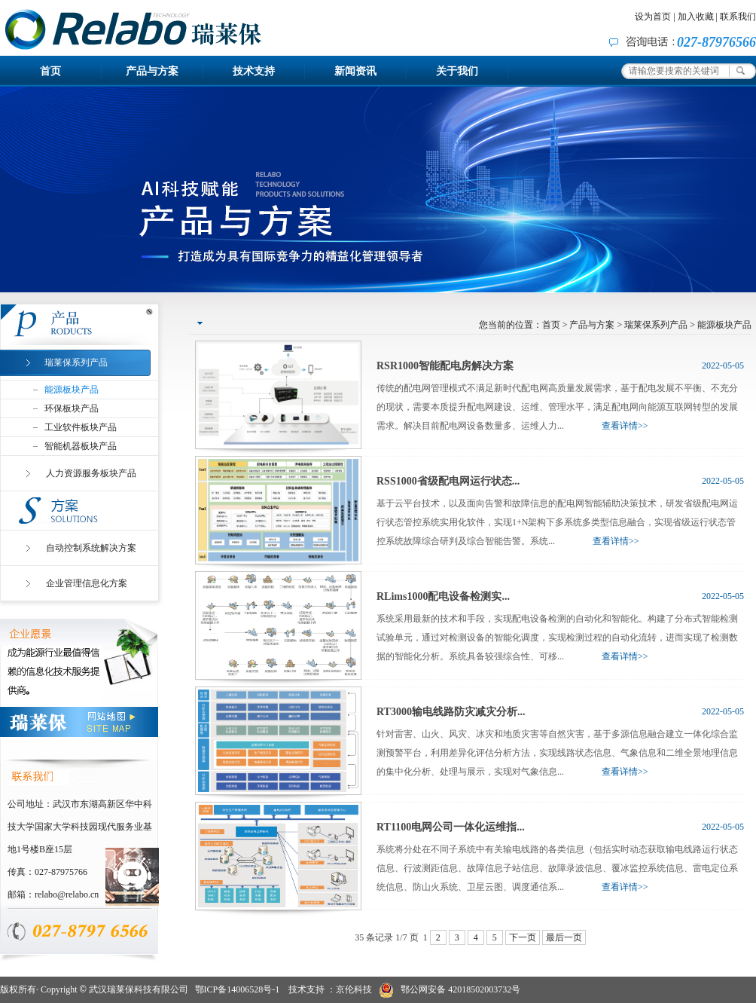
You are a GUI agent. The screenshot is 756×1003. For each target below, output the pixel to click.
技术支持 (254, 71)
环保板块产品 (71, 408)
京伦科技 (354, 989)
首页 (50, 71)
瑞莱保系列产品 (655, 325)
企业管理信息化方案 (86, 583)
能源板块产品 (71, 389)
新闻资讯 (355, 71)
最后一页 (564, 937)
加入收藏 (696, 16)
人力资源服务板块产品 (91, 473)
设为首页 (653, 16)
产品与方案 (152, 71)
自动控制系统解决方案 (91, 548)
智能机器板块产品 (80, 446)
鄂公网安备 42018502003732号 (450, 990)
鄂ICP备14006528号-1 (237, 989)
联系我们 (738, 16)
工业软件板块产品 (80, 427)
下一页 (522, 937)
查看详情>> (625, 425)
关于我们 (457, 71)
